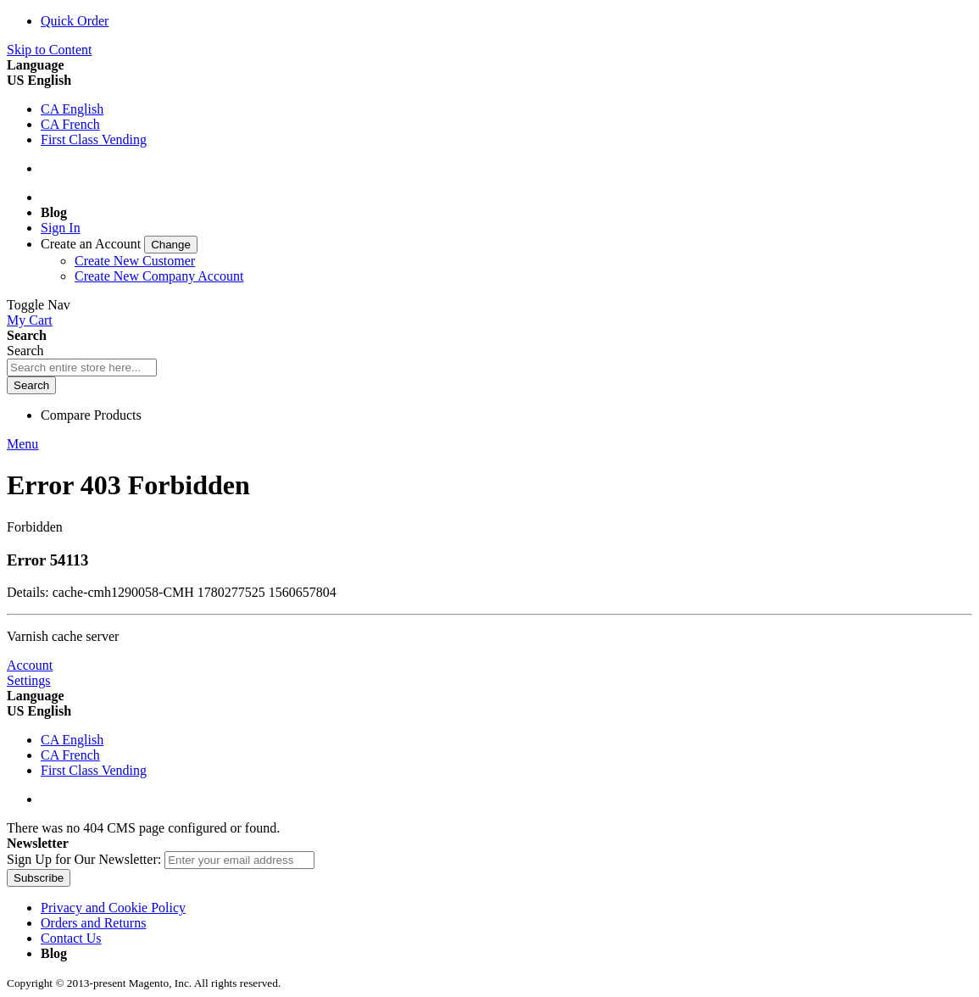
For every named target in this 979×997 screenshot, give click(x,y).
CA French (70, 124)
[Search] (31, 385)
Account (30, 665)
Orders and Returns (93, 923)
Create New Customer (135, 260)
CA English (72, 109)
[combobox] (82, 367)
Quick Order (74, 21)
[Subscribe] (38, 878)
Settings (29, 680)
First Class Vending (94, 139)
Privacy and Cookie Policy (113, 907)
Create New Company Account (159, 276)
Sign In (61, 227)
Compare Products (91, 415)
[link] (119, 244)
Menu (22, 444)
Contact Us (71, 938)
